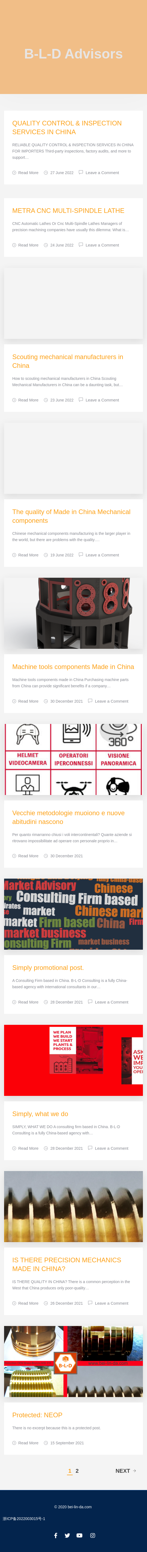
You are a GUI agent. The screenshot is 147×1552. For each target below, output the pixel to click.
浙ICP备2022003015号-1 (24, 1518)
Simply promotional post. (48, 967)
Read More (25, 172)
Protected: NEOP (37, 1415)
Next (126, 1471)
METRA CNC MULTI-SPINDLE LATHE (68, 210)
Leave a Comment (102, 172)
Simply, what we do (40, 1113)
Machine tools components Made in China (73, 666)
